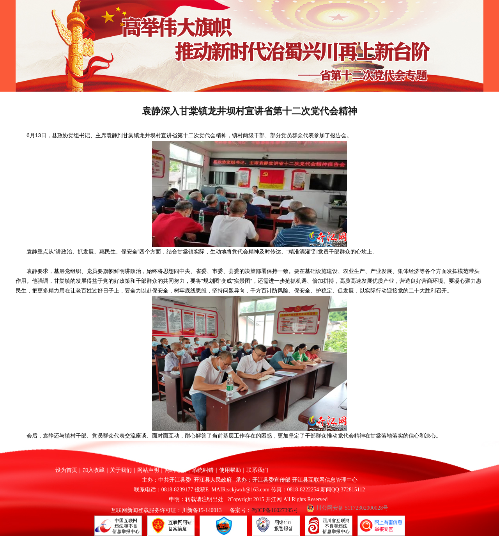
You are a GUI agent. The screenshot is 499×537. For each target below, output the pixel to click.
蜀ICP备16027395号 (274, 510)
